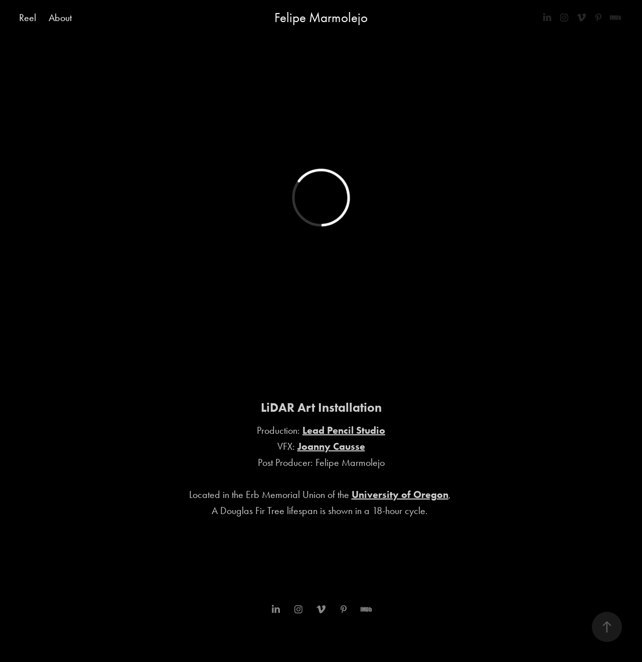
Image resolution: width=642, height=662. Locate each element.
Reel (27, 18)
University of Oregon (400, 494)
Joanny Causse (331, 446)
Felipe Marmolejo (321, 18)
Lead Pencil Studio (343, 430)
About (60, 18)
